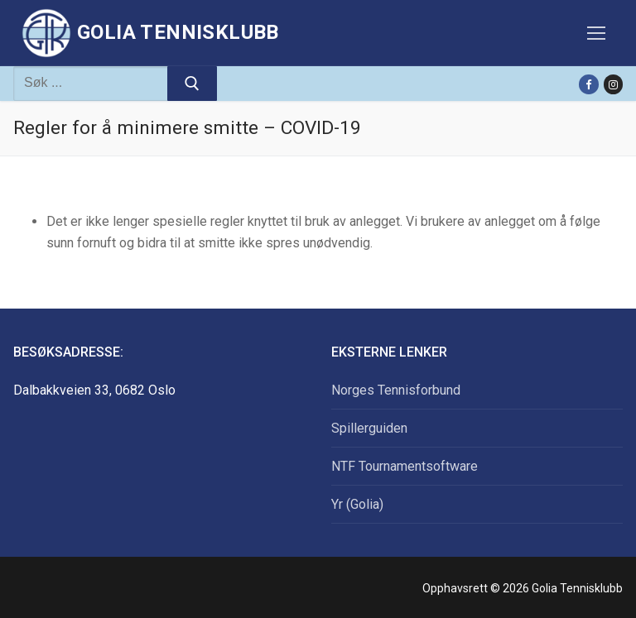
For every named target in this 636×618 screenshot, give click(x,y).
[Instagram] (613, 83)
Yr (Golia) (357, 504)
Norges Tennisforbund (395, 390)
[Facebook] (588, 83)
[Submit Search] (192, 83)
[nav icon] (596, 33)
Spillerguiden (369, 428)
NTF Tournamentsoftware (404, 466)
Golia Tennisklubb (178, 32)
